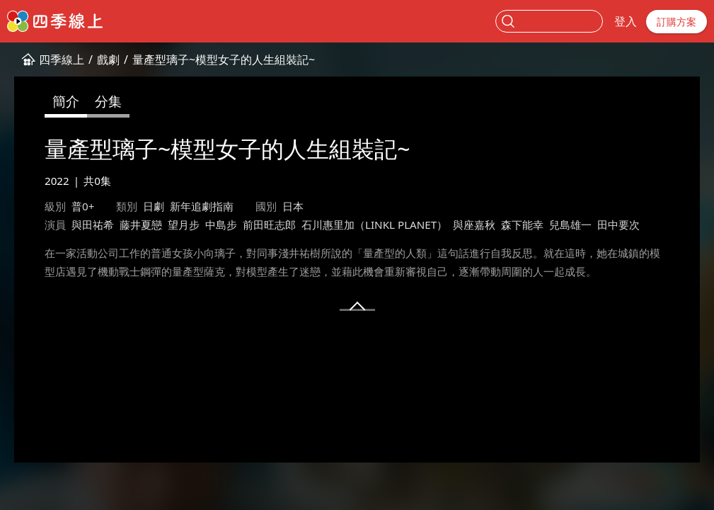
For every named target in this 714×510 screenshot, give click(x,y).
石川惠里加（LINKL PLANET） (374, 224)
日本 (293, 206)
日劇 (153, 206)
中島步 (221, 224)
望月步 (184, 224)
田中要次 (618, 224)
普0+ (82, 206)
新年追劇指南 (202, 206)
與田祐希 (92, 224)
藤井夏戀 (141, 224)
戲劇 (108, 59)
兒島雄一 (570, 224)
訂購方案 (676, 21)
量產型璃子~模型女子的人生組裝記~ (223, 59)
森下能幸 (522, 224)
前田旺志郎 (269, 224)
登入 (625, 21)
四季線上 (61, 59)
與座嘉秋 (474, 224)
